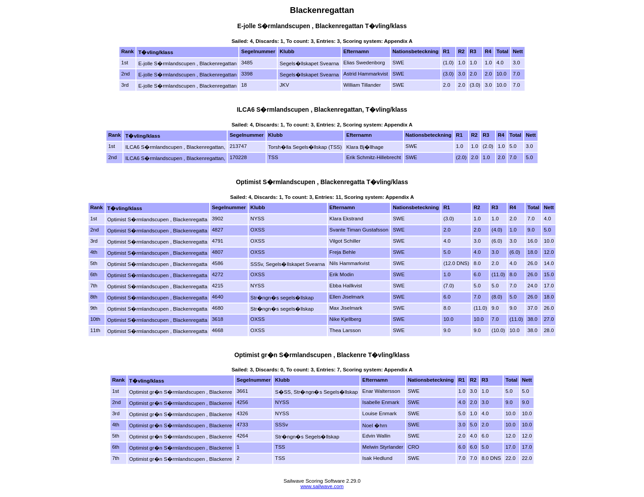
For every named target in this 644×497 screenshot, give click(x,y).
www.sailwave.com (322, 486)
